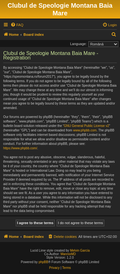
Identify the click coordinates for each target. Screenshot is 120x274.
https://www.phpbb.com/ (20, 148)
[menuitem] (17, 25)
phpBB (43, 262)
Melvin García (80, 250)
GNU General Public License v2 (86, 126)
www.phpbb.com (84, 130)
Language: (78, 44)
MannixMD (68, 254)
